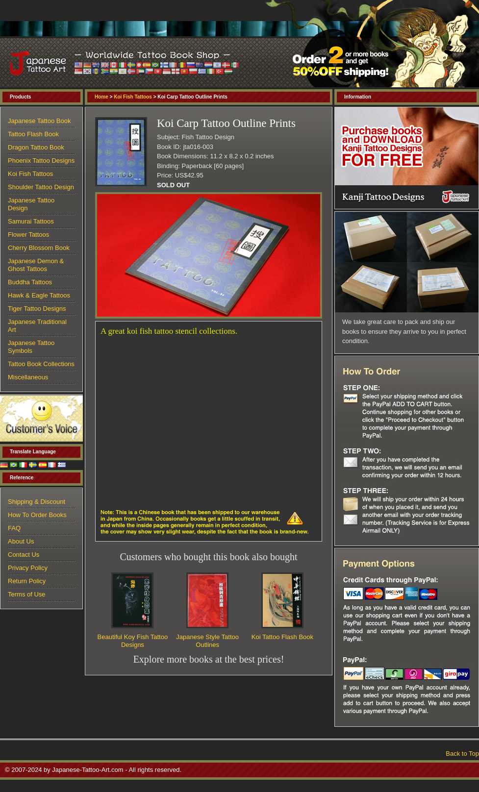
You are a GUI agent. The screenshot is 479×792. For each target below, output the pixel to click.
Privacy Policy (28, 567)
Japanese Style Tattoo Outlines (207, 640)
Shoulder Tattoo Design (41, 187)
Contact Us (23, 554)
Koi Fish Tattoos (133, 96)
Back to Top (462, 753)
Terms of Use (27, 594)
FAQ (14, 528)
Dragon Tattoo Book (36, 147)
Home (101, 96)
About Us (21, 541)
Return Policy (27, 581)
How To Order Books (37, 515)
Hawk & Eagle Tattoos (39, 295)
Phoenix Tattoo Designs (41, 160)
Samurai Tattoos (31, 221)
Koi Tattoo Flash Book (282, 637)
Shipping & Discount (36, 501)
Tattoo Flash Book (33, 134)
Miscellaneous (28, 377)
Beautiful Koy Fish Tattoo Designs (133, 640)
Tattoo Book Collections (41, 364)
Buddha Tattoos (30, 282)
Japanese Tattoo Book (39, 120)
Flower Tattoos (28, 234)
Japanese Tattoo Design (31, 204)
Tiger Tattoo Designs (37, 308)
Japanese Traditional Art (37, 325)
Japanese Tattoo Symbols (31, 346)
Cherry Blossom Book (39, 247)
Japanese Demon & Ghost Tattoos (36, 264)
